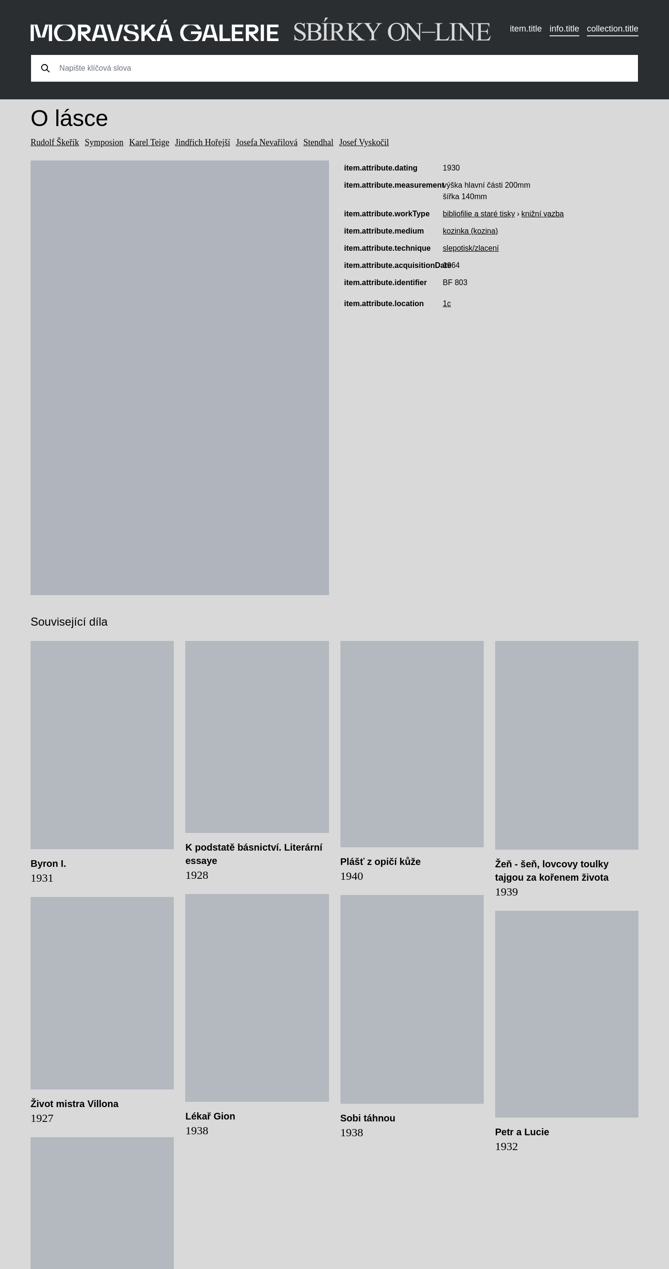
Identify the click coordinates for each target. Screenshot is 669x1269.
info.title (564, 28)
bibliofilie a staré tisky (479, 214)
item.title (526, 28)
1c (447, 303)
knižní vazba (542, 214)
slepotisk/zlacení (471, 248)
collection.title (612, 28)
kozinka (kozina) (470, 231)
